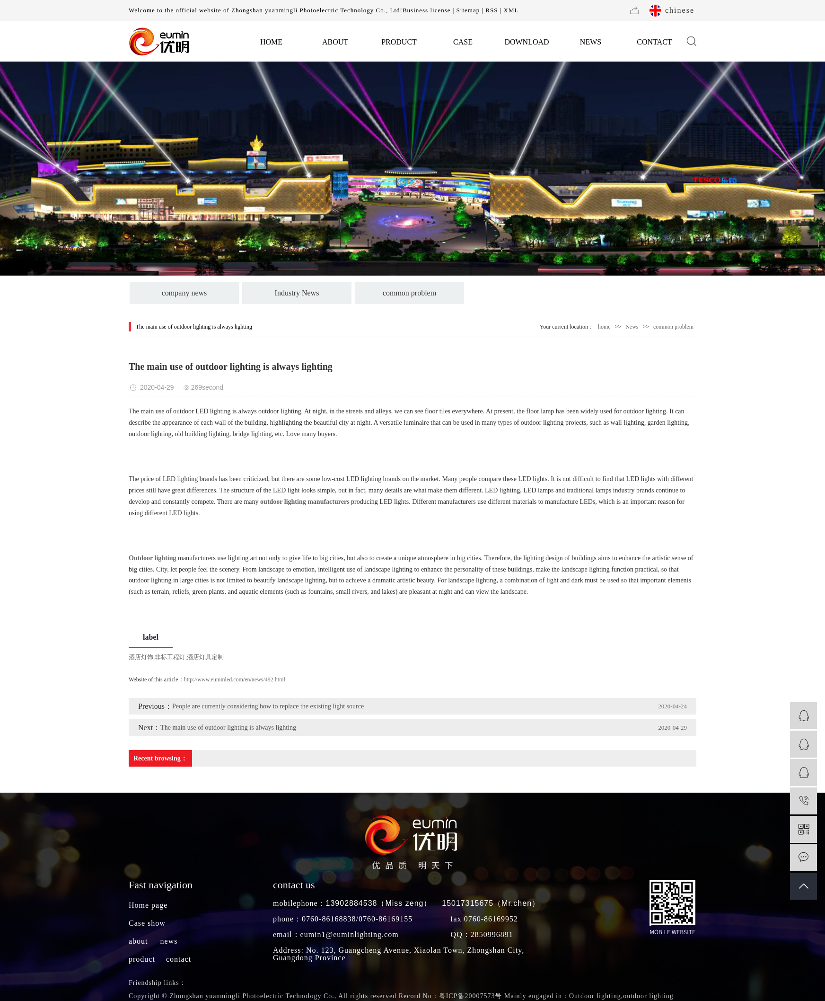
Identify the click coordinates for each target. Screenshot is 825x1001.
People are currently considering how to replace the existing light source (268, 706)
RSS (491, 10)
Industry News (297, 293)
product (142, 959)
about (138, 941)
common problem (409, 293)
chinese (679, 10)
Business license (427, 10)
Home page (148, 905)
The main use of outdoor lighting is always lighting (228, 727)
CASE (463, 42)
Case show (147, 923)
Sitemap (468, 10)
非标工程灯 (170, 657)
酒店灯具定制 (205, 657)
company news (184, 293)
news (169, 941)
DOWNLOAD (526, 42)
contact (178, 959)
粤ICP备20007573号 (470, 996)
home (604, 326)
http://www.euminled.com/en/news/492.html (234, 679)
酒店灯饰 (141, 657)
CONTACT (654, 42)
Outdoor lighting (595, 996)
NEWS (590, 42)
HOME (271, 42)
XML (511, 10)
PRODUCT (399, 42)
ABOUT (335, 42)
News (631, 326)
